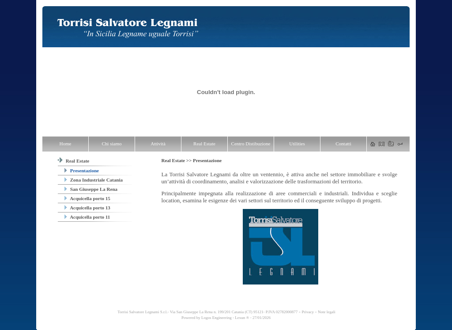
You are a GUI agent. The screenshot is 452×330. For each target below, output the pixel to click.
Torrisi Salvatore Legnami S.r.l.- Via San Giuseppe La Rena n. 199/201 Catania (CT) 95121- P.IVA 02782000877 (207, 312)
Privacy (307, 312)
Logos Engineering (216, 317)
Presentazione (81, 170)
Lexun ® (242, 317)
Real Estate (73, 160)
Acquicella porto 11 (87, 217)
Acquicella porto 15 (87, 198)
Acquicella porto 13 (87, 207)
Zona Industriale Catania (93, 179)
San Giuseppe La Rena (90, 189)
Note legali (326, 312)
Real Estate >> (177, 160)
